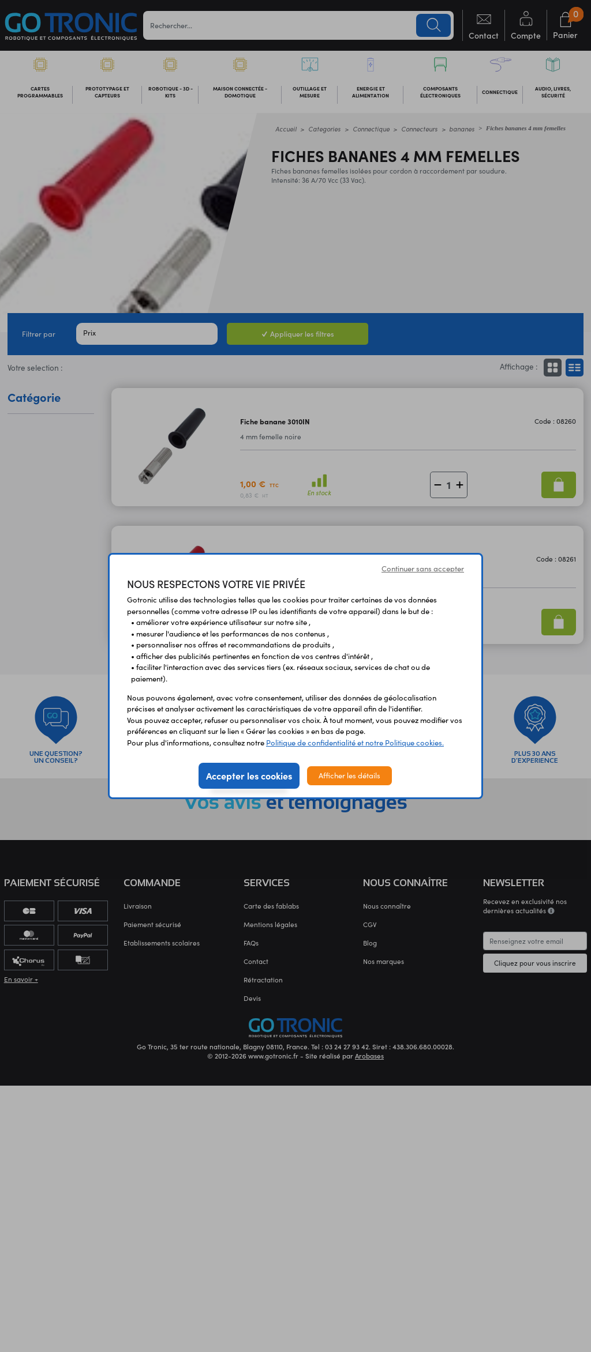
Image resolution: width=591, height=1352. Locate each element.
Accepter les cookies (249, 775)
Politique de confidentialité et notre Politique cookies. (355, 742)
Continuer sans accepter (422, 568)
